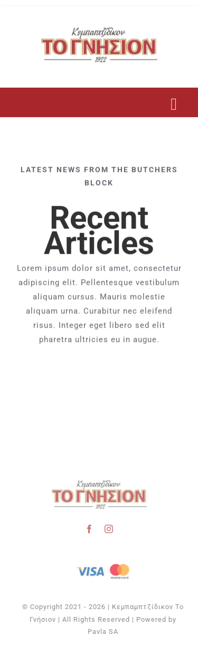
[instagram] (109, 527)
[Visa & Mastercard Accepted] (104, 562)
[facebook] (89, 527)
